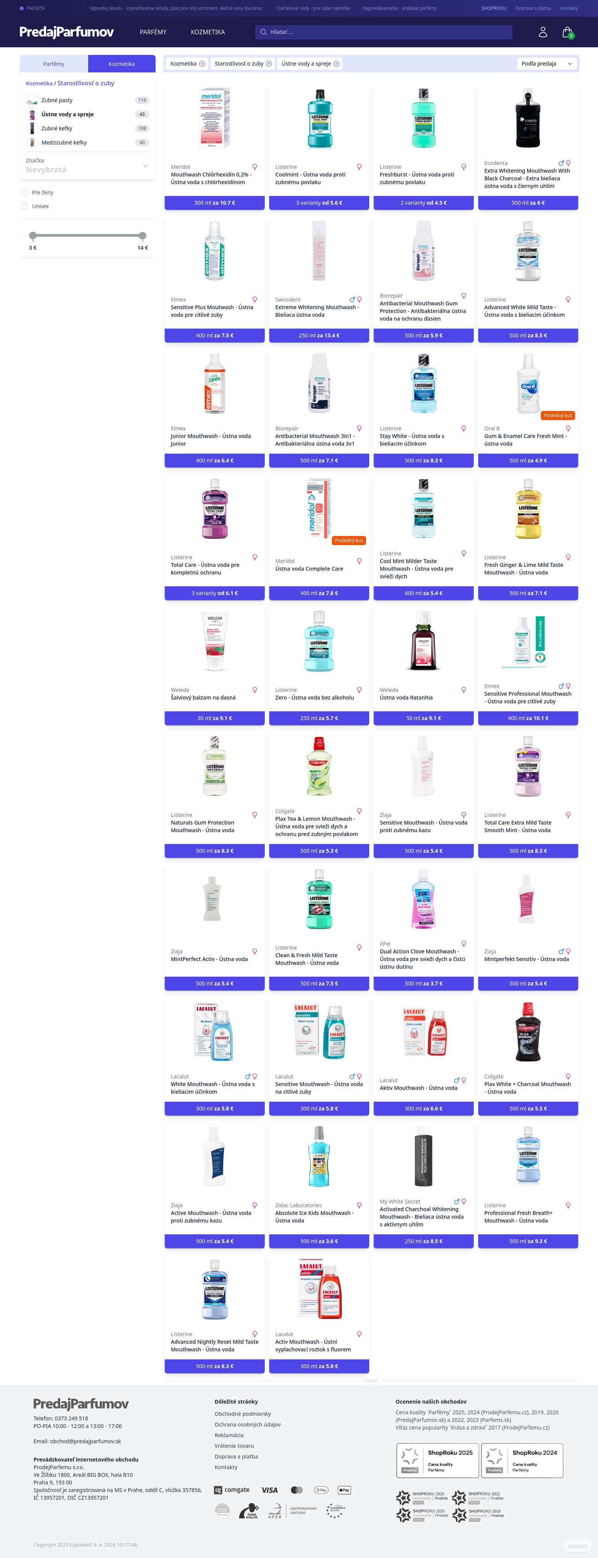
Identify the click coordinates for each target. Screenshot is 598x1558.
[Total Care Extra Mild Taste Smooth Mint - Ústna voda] (528, 766)
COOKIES (577, 1547)
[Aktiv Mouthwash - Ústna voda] (424, 1031)
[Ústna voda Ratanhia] (424, 641)
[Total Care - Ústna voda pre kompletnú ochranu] (215, 508)
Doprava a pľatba (533, 8)
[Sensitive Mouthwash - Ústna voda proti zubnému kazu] (424, 766)
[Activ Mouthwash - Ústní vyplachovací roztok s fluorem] (319, 1289)
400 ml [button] (215, 335)
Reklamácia (229, 1435)
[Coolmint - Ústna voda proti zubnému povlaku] (319, 118)
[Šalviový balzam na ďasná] (215, 641)
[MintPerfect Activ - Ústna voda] (215, 898)
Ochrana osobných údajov (248, 1424)
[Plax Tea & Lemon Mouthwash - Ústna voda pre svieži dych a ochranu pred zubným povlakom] (319, 766)
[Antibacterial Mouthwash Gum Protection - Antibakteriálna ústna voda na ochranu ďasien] (424, 250)
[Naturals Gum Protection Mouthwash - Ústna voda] (215, 766)
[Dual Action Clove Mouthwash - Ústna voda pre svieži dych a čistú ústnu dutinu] (424, 898)
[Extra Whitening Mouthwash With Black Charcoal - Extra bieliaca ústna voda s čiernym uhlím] (528, 118)
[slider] (33, 235)
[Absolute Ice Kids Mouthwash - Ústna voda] (319, 1156)
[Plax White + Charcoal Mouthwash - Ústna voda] (528, 1031)
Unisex (40, 206)
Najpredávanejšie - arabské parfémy (392, 8)
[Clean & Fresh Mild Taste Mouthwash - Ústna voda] (319, 898)
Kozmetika (208, 32)
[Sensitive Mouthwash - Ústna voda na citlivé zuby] (319, 1031)
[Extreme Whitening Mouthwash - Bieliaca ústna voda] (319, 250)
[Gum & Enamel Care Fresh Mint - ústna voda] (528, 383)
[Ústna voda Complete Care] (319, 508)
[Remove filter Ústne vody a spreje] (336, 64)
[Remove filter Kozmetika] (202, 64)
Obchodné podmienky (243, 1413)
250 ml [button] (319, 335)
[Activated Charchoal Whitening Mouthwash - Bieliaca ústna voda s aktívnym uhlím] (424, 1156)
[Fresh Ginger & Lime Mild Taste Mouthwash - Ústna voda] (528, 508)
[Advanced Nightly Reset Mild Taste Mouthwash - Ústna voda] (215, 1289)
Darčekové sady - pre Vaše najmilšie (306, 8)
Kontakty (569, 8)
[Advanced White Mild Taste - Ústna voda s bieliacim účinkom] (528, 250)
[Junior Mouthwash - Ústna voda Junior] (215, 383)
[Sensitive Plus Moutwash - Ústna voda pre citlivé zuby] (215, 250)
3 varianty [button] (319, 202)
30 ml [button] (215, 718)
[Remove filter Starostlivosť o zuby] (269, 64)
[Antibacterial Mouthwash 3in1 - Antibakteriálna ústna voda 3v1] (319, 383)
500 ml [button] (528, 202)
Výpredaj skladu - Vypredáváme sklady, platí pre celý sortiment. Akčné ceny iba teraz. (169, 8)
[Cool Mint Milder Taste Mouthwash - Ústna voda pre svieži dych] (424, 508)
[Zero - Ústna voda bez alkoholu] (319, 641)
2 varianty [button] (423, 202)
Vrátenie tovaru (234, 1445)
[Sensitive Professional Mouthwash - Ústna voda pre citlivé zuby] (528, 641)
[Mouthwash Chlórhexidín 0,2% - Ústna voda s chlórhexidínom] (215, 118)
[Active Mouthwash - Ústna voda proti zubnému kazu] (215, 1156)
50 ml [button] (424, 718)
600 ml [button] (424, 593)
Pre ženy (42, 192)
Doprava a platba (236, 1456)
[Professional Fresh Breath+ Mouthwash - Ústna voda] (528, 1156)
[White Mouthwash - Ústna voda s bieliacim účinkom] (215, 1031)
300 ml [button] (215, 202)
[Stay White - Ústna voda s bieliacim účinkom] (424, 383)
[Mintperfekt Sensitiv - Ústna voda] (528, 898)
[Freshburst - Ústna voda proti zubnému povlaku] (424, 118)
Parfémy (153, 32)
